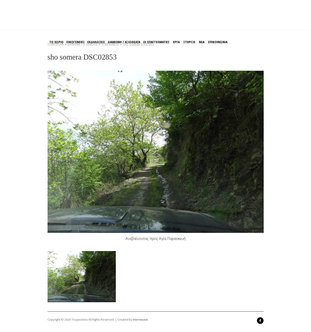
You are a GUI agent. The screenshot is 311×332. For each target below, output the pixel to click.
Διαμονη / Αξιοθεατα (124, 42)
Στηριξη (189, 42)
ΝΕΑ (202, 42)
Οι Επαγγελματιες (156, 42)
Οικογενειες (75, 42)
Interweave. (141, 319)
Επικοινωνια (218, 42)
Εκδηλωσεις (96, 42)
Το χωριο (56, 42)
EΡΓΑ (176, 42)
